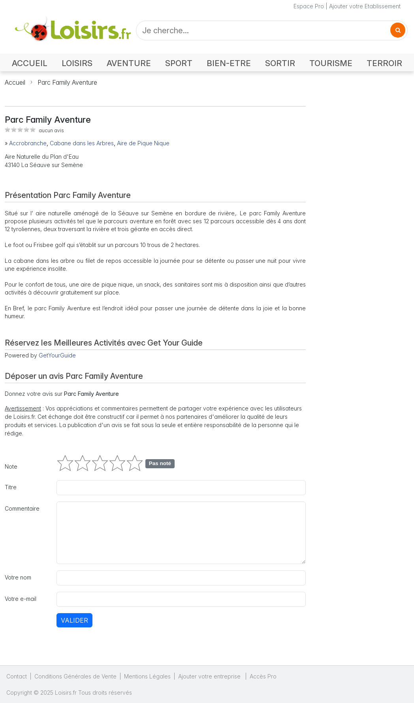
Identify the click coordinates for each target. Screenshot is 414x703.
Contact (16, 676)
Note (11, 466)
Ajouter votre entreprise (210, 676)
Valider (74, 620)
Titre (11, 487)
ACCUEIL (29, 63)
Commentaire (22, 508)
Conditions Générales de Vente (75, 676)
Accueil (15, 82)
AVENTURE (129, 63)
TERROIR (384, 63)
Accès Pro (263, 676)
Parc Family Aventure (67, 82)
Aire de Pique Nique (143, 143)
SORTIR (280, 63)
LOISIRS (77, 63)
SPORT (178, 63)
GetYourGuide (57, 355)
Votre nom (18, 577)
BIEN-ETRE (229, 63)
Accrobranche (28, 143)
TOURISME (330, 63)
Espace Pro (309, 6)
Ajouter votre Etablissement (365, 6)
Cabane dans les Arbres (82, 143)
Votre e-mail (20, 598)
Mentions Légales (147, 676)
